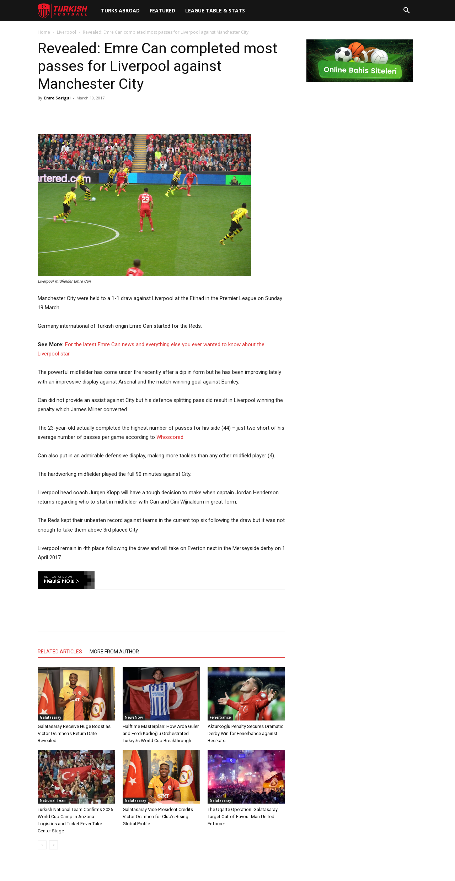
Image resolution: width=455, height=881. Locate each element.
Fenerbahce (220, 717)
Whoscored (169, 437)
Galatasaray (50, 717)
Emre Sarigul (57, 97)
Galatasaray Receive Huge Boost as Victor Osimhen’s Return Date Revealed (74, 733)
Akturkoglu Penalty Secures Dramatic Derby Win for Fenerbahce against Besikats (245, 733)
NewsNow (134, 717)
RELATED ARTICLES (60, 651)
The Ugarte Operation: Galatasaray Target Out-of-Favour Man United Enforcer (243, 816)
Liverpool (66, 32)
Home (44, 32)
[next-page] (53, 845)
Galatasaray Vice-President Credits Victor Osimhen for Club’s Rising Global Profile (158, 816)
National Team (53, 800)
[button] (406, 10)
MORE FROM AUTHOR (114, 651)
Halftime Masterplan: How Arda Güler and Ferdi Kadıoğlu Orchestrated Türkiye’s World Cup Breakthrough (161, 733)
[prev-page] (42, 845)
